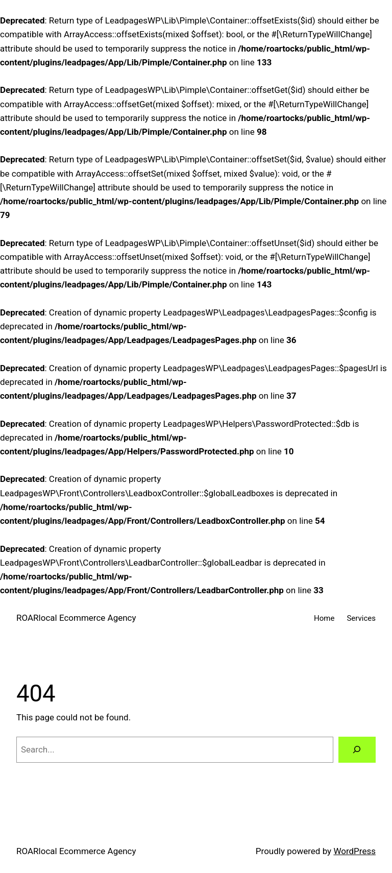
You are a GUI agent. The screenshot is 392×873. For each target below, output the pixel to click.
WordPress (354, 851)
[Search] (357, 750)
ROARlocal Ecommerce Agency (76, 618)
